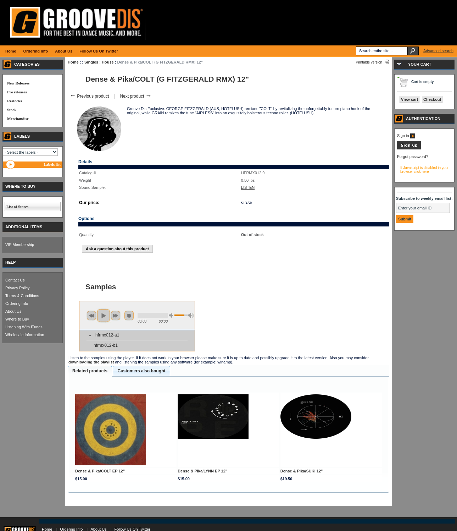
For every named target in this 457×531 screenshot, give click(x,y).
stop (129, 316)
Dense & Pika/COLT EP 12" (100, 471)
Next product (135, 96)
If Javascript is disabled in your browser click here (424, 170)
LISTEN (248, 187)
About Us (13, 311)
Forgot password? (412, 156)
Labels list (52, 164)
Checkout (432, 99)
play (103, 315)
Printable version (369, 62)
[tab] (90, 371)
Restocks (14, 101)
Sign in (406, 135)
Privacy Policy (17, 288)
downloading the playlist (91, 362)
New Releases (18, 83)
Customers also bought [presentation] (141, 370)
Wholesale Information (24, 335)
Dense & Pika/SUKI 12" (301, 471)
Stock (11, 110)
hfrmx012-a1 (107, 335)
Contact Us (14, 280)
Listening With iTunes (24, 327)
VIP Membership (19, 244)
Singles (91, 62)
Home (73, 62)
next (116, 316)
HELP (10, 262)
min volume (172, 315)
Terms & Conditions (22, 296)
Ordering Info (16, 303)
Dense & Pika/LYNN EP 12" (202, 471)
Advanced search (438, 51)
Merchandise (18, 118)
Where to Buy (17, 319)
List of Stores (17, 206)
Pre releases (17, 92)
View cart (409, 99)
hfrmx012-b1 (106, 345)
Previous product (89, 96)
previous (91, 316)
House (108, 62)
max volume (191, 315)
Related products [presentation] (89, 370)
